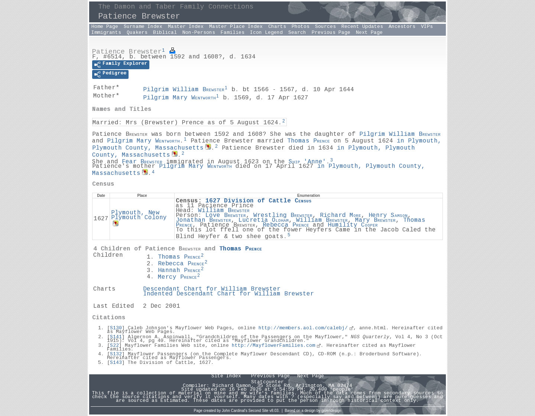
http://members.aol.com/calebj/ (303, 328)
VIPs (427, 27)
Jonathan (203, 220)
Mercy (177, 277)
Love (225, 215)
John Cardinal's (234, 411)
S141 (116, 337)
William (224, 210)
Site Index (226, 376)
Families (232, 33)
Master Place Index (236, 27)
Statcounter (267, 382)
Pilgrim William (183, 89)
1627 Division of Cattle (258, 201)
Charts (277, 27)
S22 (114, 346)
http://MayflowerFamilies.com (273, 346)
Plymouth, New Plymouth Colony (139, 215)
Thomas (308, 141)
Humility (353, 225)
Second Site (259, 411)
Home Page (104, 27)
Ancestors (402, 27)
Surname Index (143, 27)
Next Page (369, 33)
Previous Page (331, 33)
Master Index (186, 27)
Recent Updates (362, 27)
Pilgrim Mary (179, 98)
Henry (388, 215)
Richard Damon (232, 386)
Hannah (179, 270)
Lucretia (264, 220)
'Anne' (307, 161)
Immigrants (106, 33)
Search (297, 33)
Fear (142, 161)
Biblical (165, 33)
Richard (340, 215)
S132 (116, 354)
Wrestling (282, 215)
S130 (116, 328)
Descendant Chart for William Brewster (212, 289)
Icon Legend (266, 33)
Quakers (137, 33)
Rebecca (286, 225)
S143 (116, 363)
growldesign (331, 411)
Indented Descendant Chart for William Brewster (228, 294)
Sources (325, 27)
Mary (375, 220)
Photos (300, 27)
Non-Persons (198, 33)
